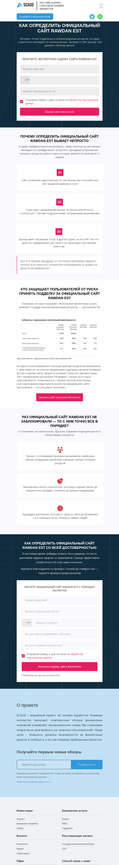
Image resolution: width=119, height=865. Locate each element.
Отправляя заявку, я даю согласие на (59, 101)
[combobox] (25, 80)
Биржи (20, 848)
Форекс (21, 818)
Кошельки (22, 843)
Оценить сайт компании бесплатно (59, 397)
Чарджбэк (67, 828)
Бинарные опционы (27, 823)
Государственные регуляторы (78, 843)
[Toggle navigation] (101, 5)
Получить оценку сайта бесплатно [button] (59, 666)
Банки (65, 818)
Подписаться (86, 764)
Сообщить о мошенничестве (34, 16)
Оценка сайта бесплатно (59, 111)
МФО (64, 823)
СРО (64, 848)
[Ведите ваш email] (60, 764)
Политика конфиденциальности (34, 781)
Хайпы (20, 828)
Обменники (23, 853)
